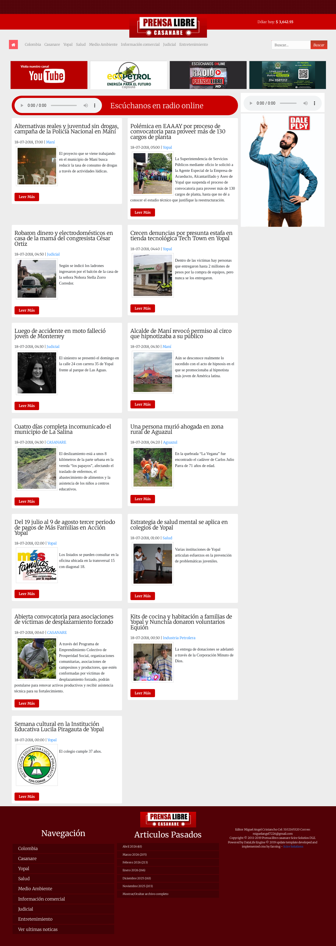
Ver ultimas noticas (38, 929)
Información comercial (140, 44)
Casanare (52, 44)
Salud (81, 44)
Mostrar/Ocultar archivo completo (145, 894)
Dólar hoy (266, 22)
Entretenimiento (193, 44)
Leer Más (27, 196)
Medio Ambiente (103, 44)
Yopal (68, 44)
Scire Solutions (293, 846)
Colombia (33, 44)
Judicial (169, 44)
